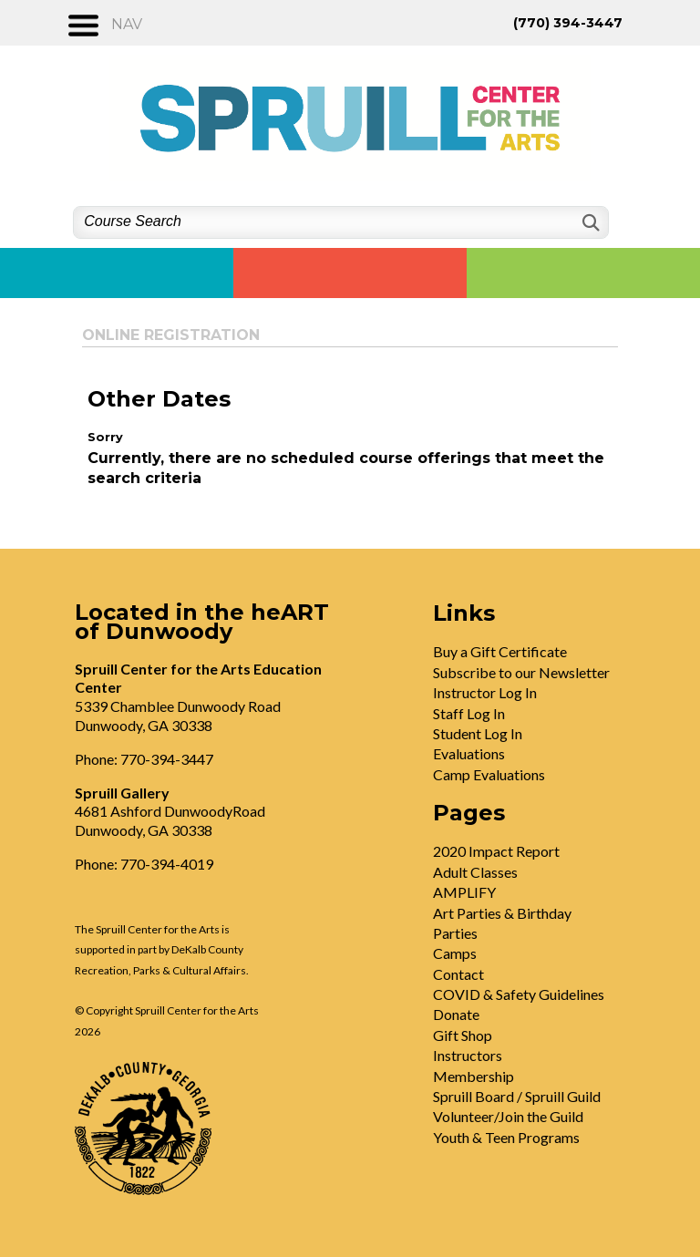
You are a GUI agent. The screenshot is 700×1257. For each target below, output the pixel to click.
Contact (458, 974)
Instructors (467, 1055)
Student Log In (477, 733)
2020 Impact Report (496, 851)
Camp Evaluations (489, 774)
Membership (473, 1076)
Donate (456, 1014)
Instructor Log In (485, 692)
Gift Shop (462, 1035)
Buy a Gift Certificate (500, 651)
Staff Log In (469, 713)
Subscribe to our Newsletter (521, 672)
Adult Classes (475, 872)
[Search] (589, 222)
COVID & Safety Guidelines (518, 994)
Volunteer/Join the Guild (508, 1116)
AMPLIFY (464, 892)
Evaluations (469, 753)
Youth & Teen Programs (506, 1137)
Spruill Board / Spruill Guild (517, 1096)
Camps (455, 953)
